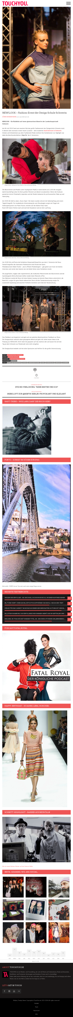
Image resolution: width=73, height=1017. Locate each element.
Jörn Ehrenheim (9, 117)
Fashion (14, 360)
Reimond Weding (13, 357)
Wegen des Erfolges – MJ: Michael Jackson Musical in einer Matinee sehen (35, 597)
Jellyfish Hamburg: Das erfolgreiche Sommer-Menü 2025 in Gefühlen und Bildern (36, 613)
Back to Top (35, 961)
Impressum (36, 1010)
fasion (25, 362)
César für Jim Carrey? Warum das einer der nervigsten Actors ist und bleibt (36, 608)
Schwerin (65, 362)
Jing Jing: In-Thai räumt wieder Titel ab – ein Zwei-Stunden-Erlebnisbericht (35, 619)
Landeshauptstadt (34, 362)
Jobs (36, 1014)
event (9, 362)
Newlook (58, 362)
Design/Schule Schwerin (15, 355)
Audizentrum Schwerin (17, 359)
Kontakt (37, 1003)
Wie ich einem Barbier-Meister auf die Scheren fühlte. (17, 866)
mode (42, 362)
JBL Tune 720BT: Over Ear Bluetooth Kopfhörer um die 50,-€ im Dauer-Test (34, 603)
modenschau (50, 362)
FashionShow (17, 362)
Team (36, 1007)
